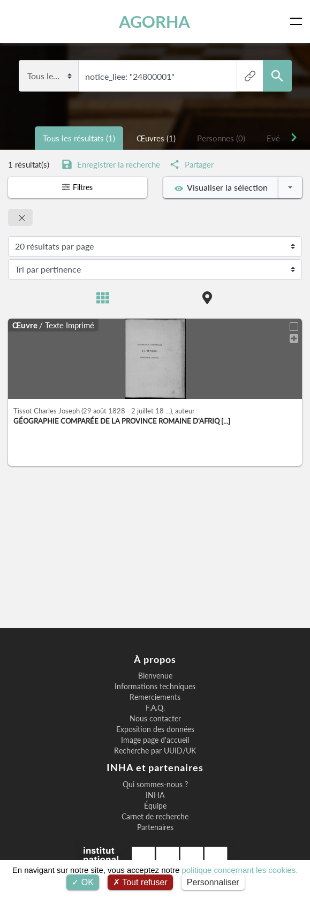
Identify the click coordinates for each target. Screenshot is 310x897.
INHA (155, 795)
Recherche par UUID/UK (155, 750)
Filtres (77, 187)
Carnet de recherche (155, 816)
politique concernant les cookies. (240, 870)
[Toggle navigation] (298, 21)
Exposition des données (155, 729)
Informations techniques (155, 686)
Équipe (155, 806)
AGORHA (159, 21)
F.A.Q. (155, 708)
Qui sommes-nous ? (155, 784)
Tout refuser (140, 882)
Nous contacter (155, 718)
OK (83, 882)
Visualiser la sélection (221, 187)
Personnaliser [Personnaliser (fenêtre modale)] (213, 882)
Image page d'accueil (155, 740)
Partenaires (155, 827)
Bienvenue (155, 676)
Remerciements (155, 697)
